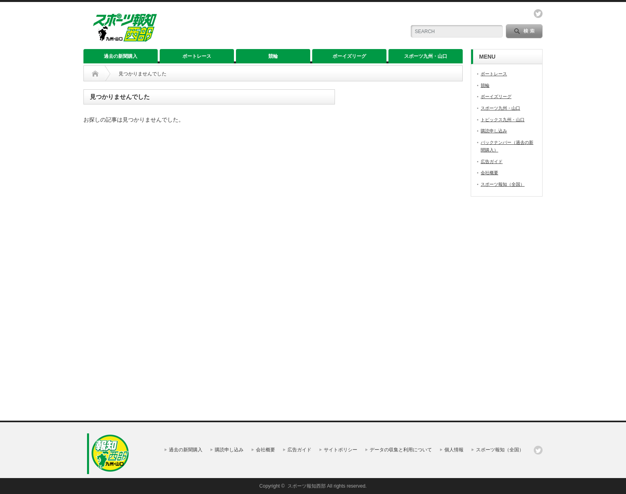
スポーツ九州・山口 (425, 56)
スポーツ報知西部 (306, 486)
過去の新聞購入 (120, 56)
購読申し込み (494, 130)
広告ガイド (492, 161)
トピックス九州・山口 (503, 119)
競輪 (273, 56)
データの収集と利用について (401, 450)
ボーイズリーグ (349, 56)
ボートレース (196, 56)
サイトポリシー (340, 450)
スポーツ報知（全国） (503, 184)
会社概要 (489, 172)
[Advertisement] (299, 28)
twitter (538, 13)
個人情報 (454, 450)
